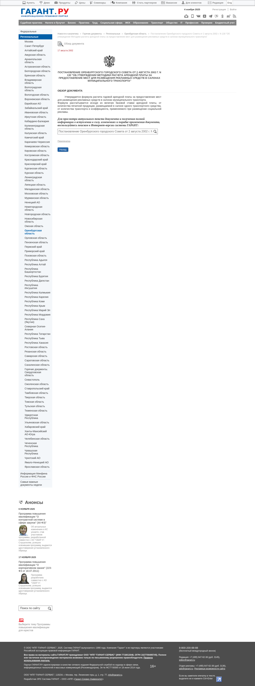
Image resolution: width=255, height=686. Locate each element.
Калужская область (36, 133)
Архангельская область (33, 61)
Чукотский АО (32, 458)
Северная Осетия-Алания (35, 328)
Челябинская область (37, 438)
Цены (80, 2)
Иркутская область (35, 116)
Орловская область (36, 238)
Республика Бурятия (36, 276)
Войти (233, 9)
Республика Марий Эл (37, 310)
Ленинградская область (33, 179)
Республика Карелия (36, 297)
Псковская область (35, 255)
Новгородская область (37, 214)
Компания (118, 2)
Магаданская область (37, 189)
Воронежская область (37, 99)
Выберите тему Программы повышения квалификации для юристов (34, 625)
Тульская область (35, 406)
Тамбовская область (36, 393)
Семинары (98, 2)
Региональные (29, 36)
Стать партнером (144, 2)
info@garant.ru (115, 675)
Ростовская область (36, 347)
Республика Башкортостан (33, 270)
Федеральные (28, 31)
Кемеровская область (37, 146)
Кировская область (35, 150)
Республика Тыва (35, 338)
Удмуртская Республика (31, 416)
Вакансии (169, 2)
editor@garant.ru (187, 660)
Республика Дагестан (37, 280)
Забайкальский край (36, 108)
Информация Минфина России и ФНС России (33, 475)
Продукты (62, 2)
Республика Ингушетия (31, 287)
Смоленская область (37, 384)
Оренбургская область (33, 232)
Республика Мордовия (37, 314)
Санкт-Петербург (34, 46)
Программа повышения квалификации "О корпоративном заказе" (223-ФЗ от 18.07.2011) (35, 566)
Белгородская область (37, 71)
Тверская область (35, 397)
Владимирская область (33, 81)
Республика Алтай (35, 264)
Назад (62, 149)
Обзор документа (71, 43)
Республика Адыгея (36, 260)
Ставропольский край (37, 388)
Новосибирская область (33, 220)
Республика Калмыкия (37, 292)
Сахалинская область (37, 364)
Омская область (34, 226)
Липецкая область (35, 184)
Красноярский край (36, 164)
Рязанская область (35, 351)
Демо (44, 2)
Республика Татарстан (37, 333)
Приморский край (35, 251)
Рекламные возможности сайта (209, 668)
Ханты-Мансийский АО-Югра (36, 433)
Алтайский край (34, 50)
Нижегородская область (33, 208)
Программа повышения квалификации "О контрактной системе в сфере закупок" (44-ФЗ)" (32, 518)
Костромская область (37, 155)
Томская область (34, 401)
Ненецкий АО (32, 202)
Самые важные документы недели (31, 483)
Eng (230, 2)
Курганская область (36, 168)
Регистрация (219, 9)
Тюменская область (36, 410)
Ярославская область (37, 466)
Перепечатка (64, 141)
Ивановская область (36, 112)
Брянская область (35, 75)
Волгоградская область (33, 89)
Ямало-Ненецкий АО (37, 462)
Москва (29, 41)
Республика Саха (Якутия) (34, 320)
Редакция (215, 2)
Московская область (36, 193)
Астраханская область (37, 66)
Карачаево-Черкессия (37, 142)
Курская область (34, 172)
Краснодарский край (36, 159)
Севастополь (32, 379)
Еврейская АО (33, 103)
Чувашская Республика (31, 452)
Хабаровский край (35, 426)
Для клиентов (192, 2)
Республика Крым (35, 305)
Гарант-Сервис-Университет (88, 679)
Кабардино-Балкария (37, 121)
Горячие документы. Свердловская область (36, 372)
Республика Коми (35, 301)
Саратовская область (37, 360)
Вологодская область (37, 94)
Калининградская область (35, 127)
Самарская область (36, 356)
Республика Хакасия (36, 342)
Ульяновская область (37, 422)
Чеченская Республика (31, 445)
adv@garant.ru (186, 668)
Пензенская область (36, 242)
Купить (28, 2)
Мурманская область (37, 198)
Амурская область (35, 54)
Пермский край (33, 246)
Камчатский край (34, 137)
